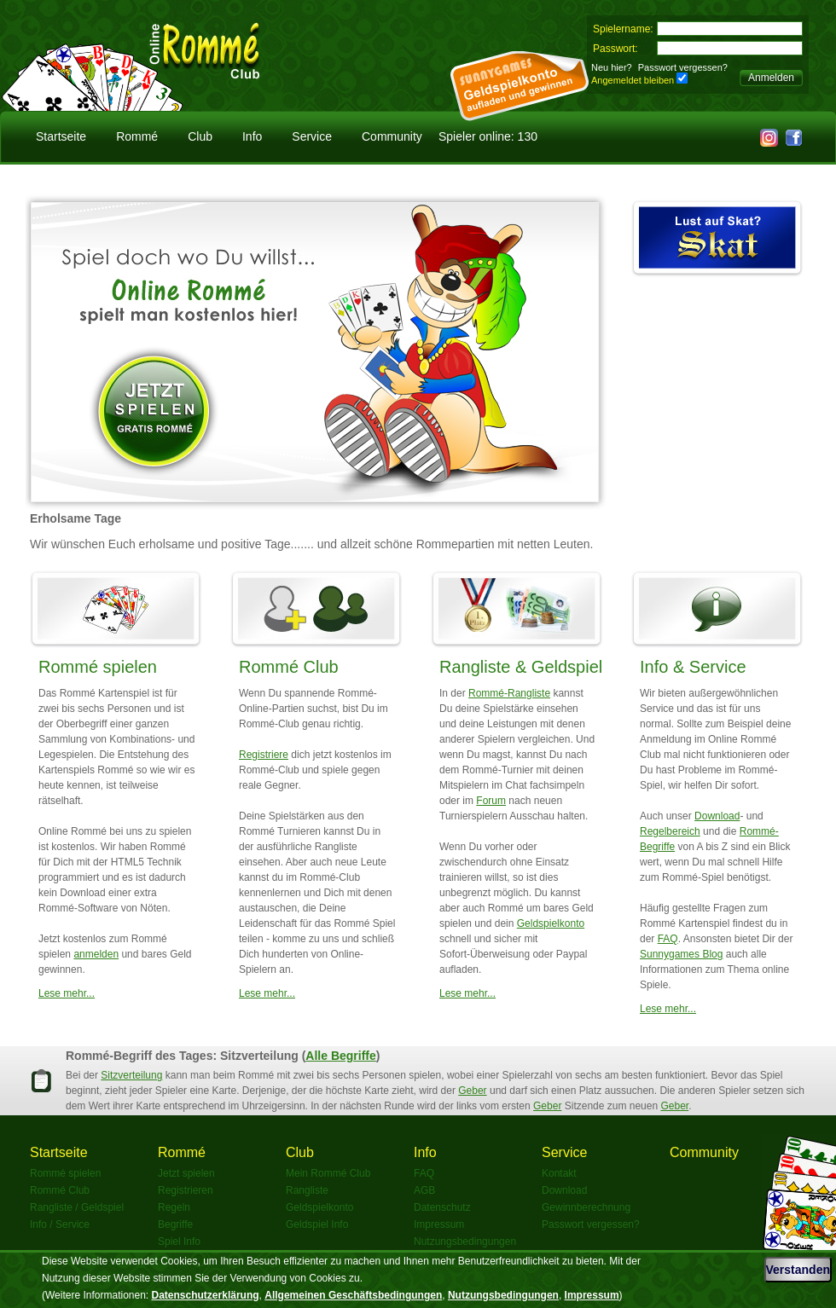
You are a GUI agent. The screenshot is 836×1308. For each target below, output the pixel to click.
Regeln (174, 1207)
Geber (472, 1091)
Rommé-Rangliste (509, 693)
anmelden (96, 954)
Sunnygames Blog (681, 954)
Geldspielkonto (550, 923)
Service (312, 136)
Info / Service (60, 1224)
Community (392, 136)
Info (252, 136)
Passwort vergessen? (683, 67)
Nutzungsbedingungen (465, 1241)
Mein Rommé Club (328, 1173)
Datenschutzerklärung (205, 1295)
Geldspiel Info (317, 1224)
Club (200, 136)
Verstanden (798, 1269)
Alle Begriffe (340, 1055)
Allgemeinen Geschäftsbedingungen (353, 1295)
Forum (491, 801)
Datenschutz (442, 1207)
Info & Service (693, 666)
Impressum (439, 1224)
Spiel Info (179, 1241)
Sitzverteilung (131, 1075)
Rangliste (307, 1190)
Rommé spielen (97, 666)
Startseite (61, 136)
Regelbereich (670, 831)
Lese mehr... (66, 993)
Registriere (263, 755)
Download (717, 816)
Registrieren (185, 1190)
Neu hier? (611, 67)
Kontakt (559, 1173)
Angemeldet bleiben (632, 80)
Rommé (137, 136)
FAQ (668, 939)
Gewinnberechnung (586, 1207)
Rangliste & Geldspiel (520, 666)
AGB (424, 1190)
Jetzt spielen (186, 1173)
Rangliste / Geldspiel (77, 1207)
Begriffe (175, 1224)
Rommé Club (289, 666)
